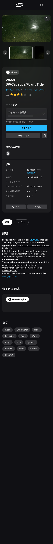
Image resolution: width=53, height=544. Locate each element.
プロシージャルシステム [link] (34, 89)
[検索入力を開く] (41, 5)
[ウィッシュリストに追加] (44, 135)
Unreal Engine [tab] (17, 299)
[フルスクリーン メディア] (47, 18)
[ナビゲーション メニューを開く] (48, 5)
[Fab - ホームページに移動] (19, 5)
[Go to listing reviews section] (18, 94)
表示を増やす (9, 276)
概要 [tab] (7, 222)
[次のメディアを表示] (48, 52)
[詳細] (36, 191)
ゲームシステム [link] (13, 89)
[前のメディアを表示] (5, 52)
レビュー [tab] (22, 222)
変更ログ (31, 173)
